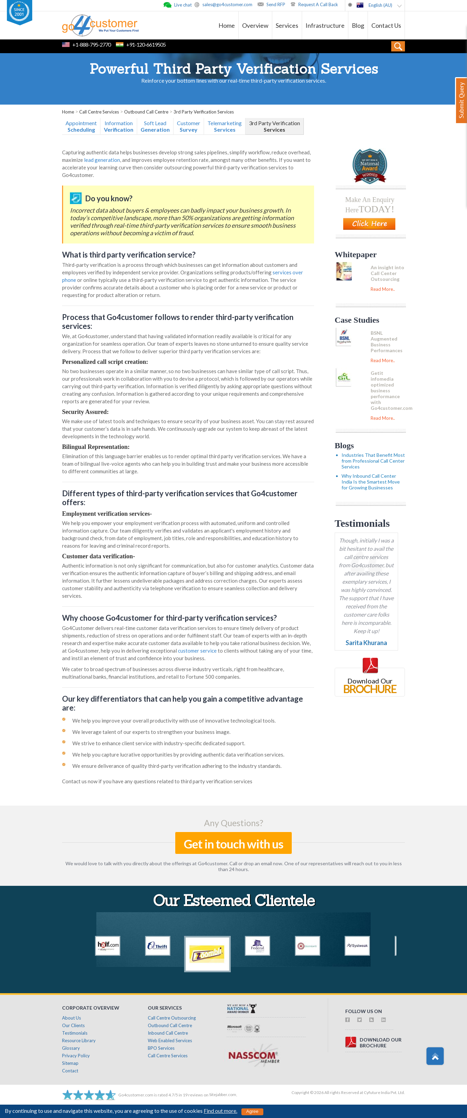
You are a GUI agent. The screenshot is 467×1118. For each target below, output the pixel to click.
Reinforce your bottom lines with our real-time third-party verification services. (233, 80)
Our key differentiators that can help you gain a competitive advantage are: (182, 703)
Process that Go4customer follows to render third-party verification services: (178, 321)
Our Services (165, 1008)
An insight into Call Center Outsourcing (387, 273)
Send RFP (275, 4)
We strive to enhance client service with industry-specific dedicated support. (158, 743)
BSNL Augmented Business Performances (387, 341)
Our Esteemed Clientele (233, 902)
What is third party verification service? (128, 254)
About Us (71, 1018)
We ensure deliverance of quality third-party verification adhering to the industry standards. (177, 766)
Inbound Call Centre (168, 1033)
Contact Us (386, 25)
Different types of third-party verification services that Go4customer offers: (180, 498)
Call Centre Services (168, 1055)
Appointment (81, 126)
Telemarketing (224, 126)
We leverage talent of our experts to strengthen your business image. (151, 732)
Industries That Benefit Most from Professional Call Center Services (373, 460)
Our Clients (73, 1025)
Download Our (370, 681)
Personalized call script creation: (105, 361)
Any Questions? (233, 823)
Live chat (183, 5)
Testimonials (362, 523)
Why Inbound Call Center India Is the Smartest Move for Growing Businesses (371, 481)
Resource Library (79, 1040)
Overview (255, 25)
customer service (197, 650)
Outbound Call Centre (170, 1025)
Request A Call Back (318, 4)
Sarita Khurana (366, 642)
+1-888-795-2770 (91, 44)
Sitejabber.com (222, 1094)
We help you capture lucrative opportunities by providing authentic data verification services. (178, 754)
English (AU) (380, 5)
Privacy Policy (76, 1055)
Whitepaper (356, 254)
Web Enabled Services (170, 1040)
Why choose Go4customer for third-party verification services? (169, 617)
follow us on (363, 1011)
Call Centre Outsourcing (172, 1018)
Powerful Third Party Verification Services (233, 70)
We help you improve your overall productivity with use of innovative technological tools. (174, 720)
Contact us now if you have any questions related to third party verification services (157, 781)
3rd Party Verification (274, 126)
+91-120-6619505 (146, 44)
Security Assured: (85, 411)
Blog (358, 25)
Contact (70, 1070)
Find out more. (220, 1110)
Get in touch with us (233, 843)
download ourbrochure (381, 1042)
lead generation (102, 160)
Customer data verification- (98, 556)
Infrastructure (325, 25)
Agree (252, 1111)
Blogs (344, 445)
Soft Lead (155, 126)
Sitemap (70, 1063)
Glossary (71, 1048)
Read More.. (383, 289)
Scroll (435, 1056)
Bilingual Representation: (96, 446)
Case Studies (357, 320)
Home (226, 25)
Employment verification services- (107, 513)
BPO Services (161, 1048)
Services (287, 25)
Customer (188, 126)
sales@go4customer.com (227, 4)
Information (118, 126)
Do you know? (108, 198)
